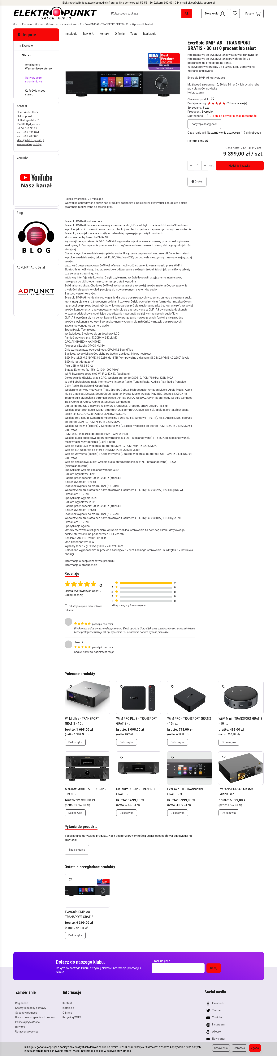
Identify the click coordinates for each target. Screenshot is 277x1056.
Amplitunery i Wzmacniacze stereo (38, 66)
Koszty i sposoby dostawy (30, 1007)
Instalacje (71, 33)
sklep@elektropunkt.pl (30, 140)
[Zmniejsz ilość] (204, 165)
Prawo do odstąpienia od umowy (35, 1016)
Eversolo (207, 111)
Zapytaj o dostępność (204, 124)
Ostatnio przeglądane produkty (90, 867)
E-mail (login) (160, 961)
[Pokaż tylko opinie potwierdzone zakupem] (66, 605)
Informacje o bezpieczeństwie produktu (90, 561)
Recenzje (72, 573)
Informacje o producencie (81, 565)
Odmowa (239, 1048)
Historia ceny (197, 141)
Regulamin (21, 1002)
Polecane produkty (80, 674)
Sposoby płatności (26, 1011)
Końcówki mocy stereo (35, 92)
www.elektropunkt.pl (29, 144)
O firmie (120, 33)
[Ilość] (197, 165)
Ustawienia (221, 1048)
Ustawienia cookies (26, 1030)
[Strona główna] (55, 13)
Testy (133, 33)
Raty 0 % (88, 33)
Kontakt (104, 33)
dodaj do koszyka (239, 165)
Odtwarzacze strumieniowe (33, 79)
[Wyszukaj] (186, 13)
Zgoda (255, 1048)
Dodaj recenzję (74, 595)
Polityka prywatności (27, 1021)
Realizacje (149, 33)
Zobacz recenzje (236, 103)
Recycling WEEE (72, 1016)
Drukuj (197, 181)
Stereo (26, 55)
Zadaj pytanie (77, 849)
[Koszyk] (253, 13)
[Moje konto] (214, 13)
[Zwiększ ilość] (191, 165)
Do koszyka (75, 742)
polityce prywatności (119, 1050)
